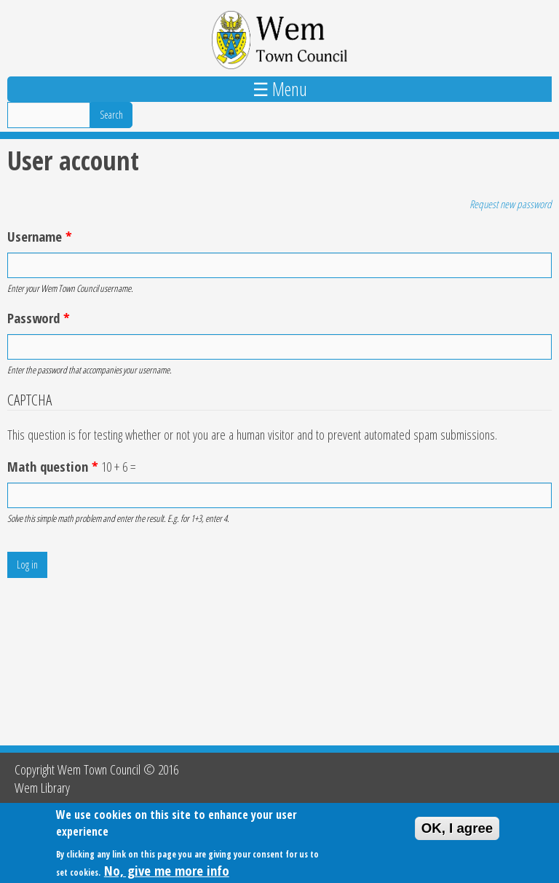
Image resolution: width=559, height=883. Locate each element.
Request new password (510, 204)
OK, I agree (457, 828)
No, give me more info (166, 871)
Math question (52, 466)
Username (39, 236)
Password (38, 318)
